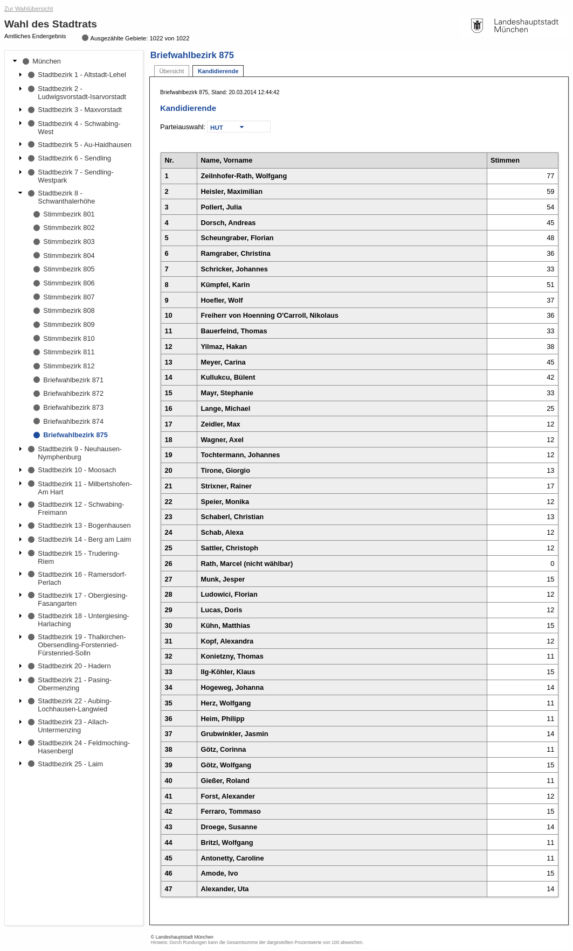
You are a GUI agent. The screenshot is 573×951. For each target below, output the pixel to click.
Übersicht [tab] (171, 71)
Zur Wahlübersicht (28, 8)
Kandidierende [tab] (218, 71)
